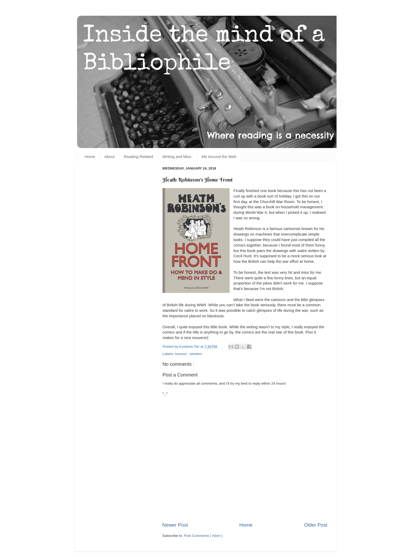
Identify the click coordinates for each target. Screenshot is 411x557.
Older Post (315, 525)
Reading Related (138, 156)
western (196, 354)
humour (181, 354)
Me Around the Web (219, 156)
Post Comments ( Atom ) (203, 536)
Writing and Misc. (177, 156)
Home (90, 156)
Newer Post (175, 525)
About (109, 156)
